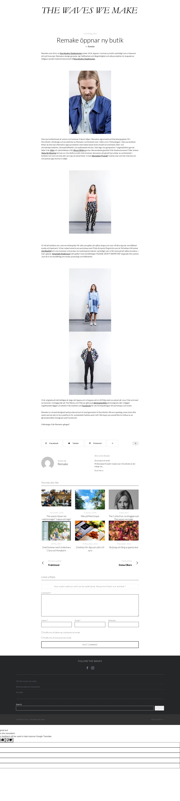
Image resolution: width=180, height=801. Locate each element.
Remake (91, 46)
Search (19, 704)
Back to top (157, 719)
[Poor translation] (9, 740)
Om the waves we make (26, 681)
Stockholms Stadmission (84, 59)
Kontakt (19, 692)
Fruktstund (65, 563)
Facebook (86, 405)
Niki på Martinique (90, 516)
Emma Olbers (114, 563)
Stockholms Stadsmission (71, 53)
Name (44, 620)
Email (78, 620)
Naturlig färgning (48, 153)
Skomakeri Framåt (100, 156)
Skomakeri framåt (102, 460)
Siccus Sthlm (78, 150)
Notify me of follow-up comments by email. (61, 632)
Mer (95, 33)
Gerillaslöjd (46, 251)
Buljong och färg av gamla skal (123, 547)
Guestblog (88, 33)
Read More (99, 470)
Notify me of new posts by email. (57, 637)
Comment (46, 593)
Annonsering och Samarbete (28, 686)
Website (112, 620)
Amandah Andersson (61, 253)
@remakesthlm (100, 403)
